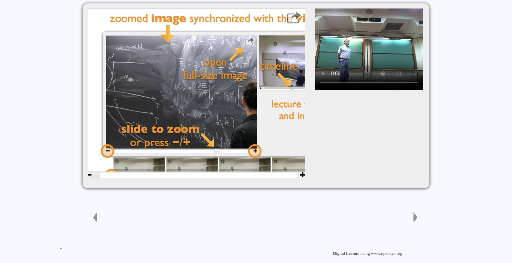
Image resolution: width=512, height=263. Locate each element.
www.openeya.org (386, 253)
